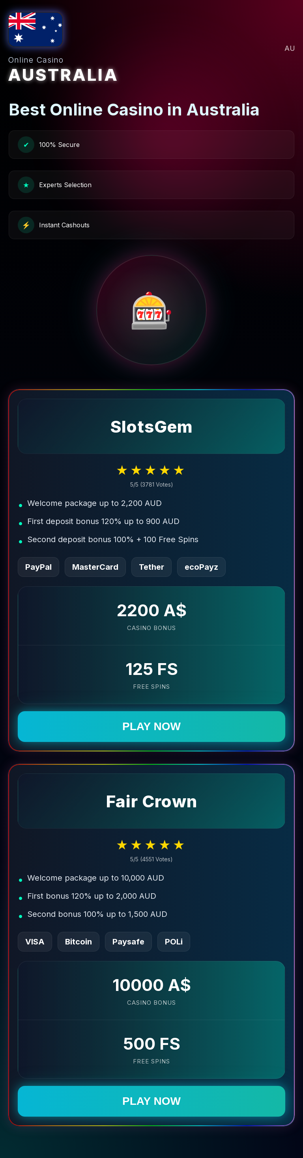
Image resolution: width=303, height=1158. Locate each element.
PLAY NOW (151, 726)
